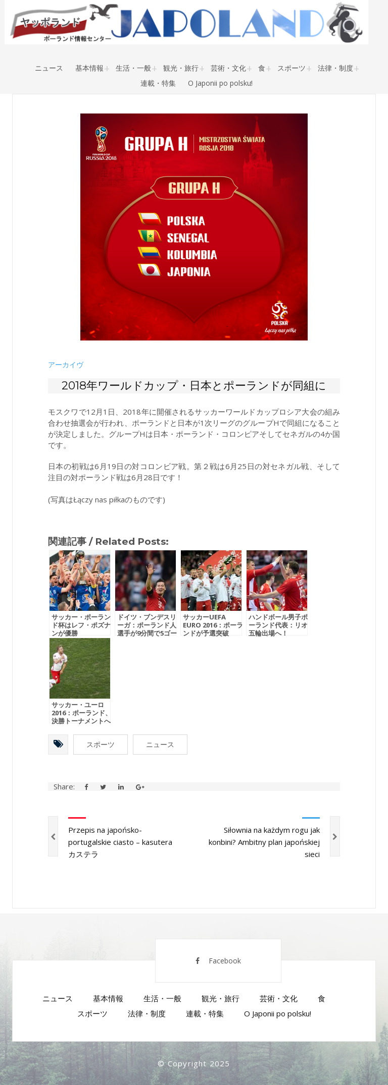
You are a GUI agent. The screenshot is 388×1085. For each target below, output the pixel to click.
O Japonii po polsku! (220, 83)
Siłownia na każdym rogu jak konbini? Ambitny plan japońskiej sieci (264, 842)
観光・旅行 (181, 68)
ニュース (49, 68)
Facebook (218, 960)
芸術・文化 (228, 68)
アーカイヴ (65, 364)
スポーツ (291, 68)
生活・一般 (133, 68)
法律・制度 (335, 68)
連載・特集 (158, 83)
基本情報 (89, 68)
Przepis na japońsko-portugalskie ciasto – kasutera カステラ (120, 842)
